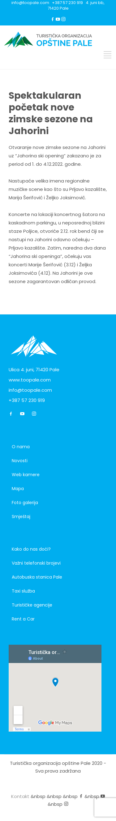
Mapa (18, 488)
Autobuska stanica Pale (37, 577)
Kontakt (20, 796)
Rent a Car (23, 619)
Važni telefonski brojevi (36, 563)
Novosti (20, 461)
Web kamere (26, 474)
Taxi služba (23, 591)
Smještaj (21, 516)
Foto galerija (25, 502)
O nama (21, 447)
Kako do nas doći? (31, 549)
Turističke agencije (32, 605)
